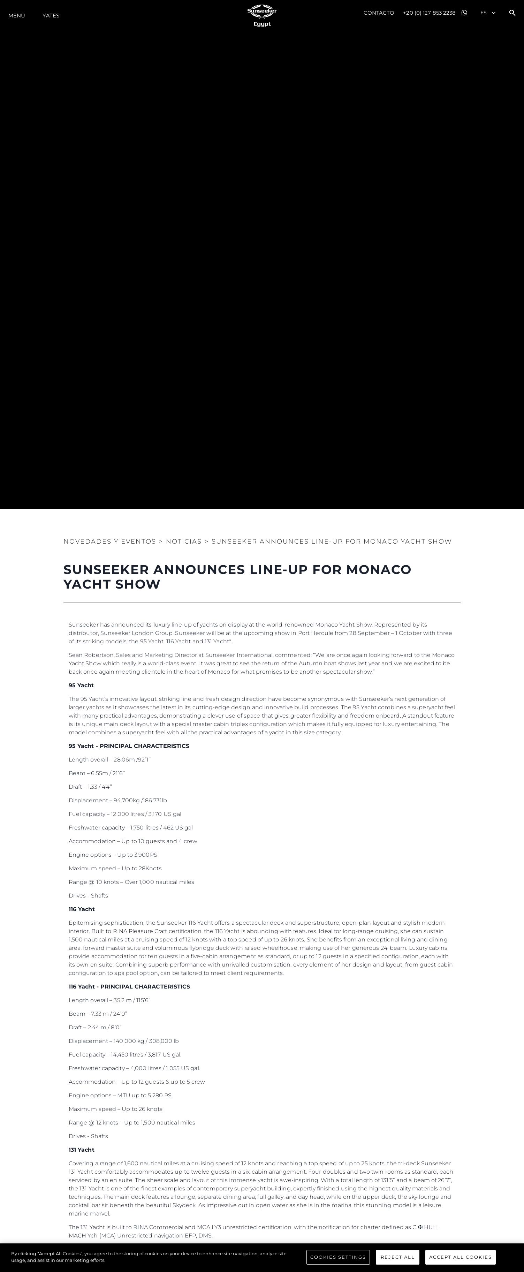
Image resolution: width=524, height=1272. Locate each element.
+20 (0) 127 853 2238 (429, 12)
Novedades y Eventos (109, 541)
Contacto (379, 12)
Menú (16, 15)
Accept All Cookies (460, 1257)
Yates (51, 15)
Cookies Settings (338, 1257)
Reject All (398, 1257)
